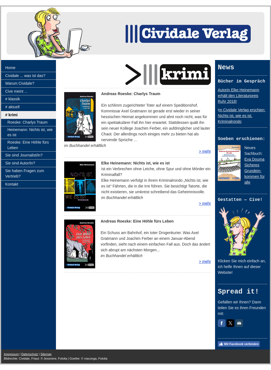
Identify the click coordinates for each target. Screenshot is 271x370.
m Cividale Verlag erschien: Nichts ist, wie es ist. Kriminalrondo (242, 116)
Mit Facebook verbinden (239, 344)
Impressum (11, 354)
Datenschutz (29, 354)
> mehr (205, 151)
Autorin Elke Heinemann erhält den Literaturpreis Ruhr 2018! (238, 96)
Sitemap (46, 354)
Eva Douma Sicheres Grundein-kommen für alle (254, 170)
